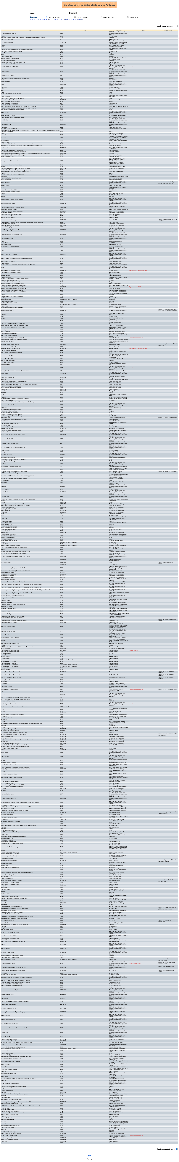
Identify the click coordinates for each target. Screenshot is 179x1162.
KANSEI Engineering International (10, 230)
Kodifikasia (4, 973)
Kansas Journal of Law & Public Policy (11, 214)
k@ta (2, 46)
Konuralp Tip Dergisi (6, 1118)
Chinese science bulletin (170, 417)
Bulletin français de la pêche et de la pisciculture (167, 908)
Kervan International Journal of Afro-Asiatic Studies (14, 547)
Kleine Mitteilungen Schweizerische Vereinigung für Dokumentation (18, 825)
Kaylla (2, 395)
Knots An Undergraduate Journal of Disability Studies (14, 898)
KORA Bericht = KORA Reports (9, 1135)
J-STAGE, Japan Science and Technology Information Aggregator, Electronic (118, 33)
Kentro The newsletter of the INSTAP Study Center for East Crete (18, 499)
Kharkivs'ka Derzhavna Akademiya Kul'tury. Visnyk (14, 582)
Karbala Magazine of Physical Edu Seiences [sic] (13, 291)
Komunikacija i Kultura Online (8, 1073)
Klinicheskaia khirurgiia (7, 838)
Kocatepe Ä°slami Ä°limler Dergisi (10, 957)
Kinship (3, 760)
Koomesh (3, 1129)
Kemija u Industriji (5, 480)
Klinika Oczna (4, 865)
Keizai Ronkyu (5, 450)
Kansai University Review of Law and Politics (12, 207)
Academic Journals (114, 680)
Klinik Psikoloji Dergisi (6, 863)
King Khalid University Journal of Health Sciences (14, 732)
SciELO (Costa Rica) (114, 195)
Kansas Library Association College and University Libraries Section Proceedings (22, 222)
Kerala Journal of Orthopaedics (9, 527)
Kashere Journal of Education (8, 350)
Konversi (3, 1121)
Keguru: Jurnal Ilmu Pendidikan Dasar (11, 430)
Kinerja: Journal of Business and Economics (12, 714)
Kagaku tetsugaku (5, 71)
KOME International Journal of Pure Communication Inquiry (16, 1042)
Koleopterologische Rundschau (9, 1039)
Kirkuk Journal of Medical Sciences (10, 781)
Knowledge (4, 903)
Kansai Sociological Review (8, 203)
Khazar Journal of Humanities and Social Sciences (14, 620)
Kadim (2, 54)
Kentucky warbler (5, 510)
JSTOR (111, 886)
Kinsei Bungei (4, 752)
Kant (2, 241)
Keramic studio (5, 532)
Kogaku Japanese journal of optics (10, 990)
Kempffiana (4, 482)
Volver (89, 1159)
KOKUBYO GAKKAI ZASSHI (8, 1004)
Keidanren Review (6, 432)
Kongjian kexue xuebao (7, 1088)
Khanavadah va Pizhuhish (8, 579)
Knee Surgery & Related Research (10, 882)
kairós (2, 89)
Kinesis (3, 721)
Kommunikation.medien (7, 1053)
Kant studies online (6, 244)
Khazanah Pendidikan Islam (8, 608)
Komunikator (4, 1076)
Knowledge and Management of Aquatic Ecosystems (14, 908)
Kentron (3, 500)
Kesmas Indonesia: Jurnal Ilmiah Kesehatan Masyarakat (15, 551)
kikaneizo (3, 695)
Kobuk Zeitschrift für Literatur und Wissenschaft (13, 941)
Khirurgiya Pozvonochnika (8, 626)
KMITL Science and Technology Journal (11, 880)
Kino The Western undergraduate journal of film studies (15, 745)
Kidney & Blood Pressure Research (10, 650)
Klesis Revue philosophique (8, 830)
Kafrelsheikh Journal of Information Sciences (12, 64)
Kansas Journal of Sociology (8, 220)
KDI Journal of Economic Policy (9, 411)
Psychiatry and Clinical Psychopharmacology (167, 860)
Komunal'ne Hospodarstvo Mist (9, 1069)
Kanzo (2, 267)
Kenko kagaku (4, 489)
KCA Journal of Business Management (11, 409)
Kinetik (3, 727)
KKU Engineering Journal (7, 812)
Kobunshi (3, 944)
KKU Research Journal (7, 814)
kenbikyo (3, 486)
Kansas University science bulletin (10, 225)
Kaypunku (3, 397)
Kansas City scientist (6, 212)
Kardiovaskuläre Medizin (7, 310)
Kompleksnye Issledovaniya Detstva (10, 1061)
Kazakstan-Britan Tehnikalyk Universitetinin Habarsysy (15, 398)
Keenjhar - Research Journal (8, 427)
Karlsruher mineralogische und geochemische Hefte (14, 323)
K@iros (3, 45)
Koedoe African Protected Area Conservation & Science (15, 980)
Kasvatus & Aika (5, 364)
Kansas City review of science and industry (12, 211)
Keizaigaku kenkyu (6, 452)
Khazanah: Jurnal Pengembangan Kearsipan (12, 616)
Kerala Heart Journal (6, 524)
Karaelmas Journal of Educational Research (12, 282)
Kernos (3, 542)
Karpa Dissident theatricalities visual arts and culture (14, 325)
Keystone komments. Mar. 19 (8, 577)
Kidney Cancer (5, 655)
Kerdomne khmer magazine (8, 537)
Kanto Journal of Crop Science (9, 254)
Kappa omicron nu (6, 277)
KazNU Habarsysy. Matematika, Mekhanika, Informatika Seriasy (17, 402)
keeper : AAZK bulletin (7, 428)
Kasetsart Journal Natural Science (10, 344)
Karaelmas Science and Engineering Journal (12, 283)
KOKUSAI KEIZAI (5, 1036)
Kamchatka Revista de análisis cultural (11, 178)
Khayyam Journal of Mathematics (9, 598)
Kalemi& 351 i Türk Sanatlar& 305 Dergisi (12, 150)
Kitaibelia (3, 790)
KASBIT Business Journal (7, 341)
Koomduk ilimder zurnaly (7, 1127)
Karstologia (4, 330)
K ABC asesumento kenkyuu (8, 33)
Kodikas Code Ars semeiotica (8, 974)
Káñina (3, 193)
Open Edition (112, 542)
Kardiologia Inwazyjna (6, 299)
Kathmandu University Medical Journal (11, 386)
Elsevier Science (113, 270)
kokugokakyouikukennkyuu (8, 1019)
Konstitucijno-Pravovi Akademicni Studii (11, 1099)
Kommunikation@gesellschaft (8, 1054)
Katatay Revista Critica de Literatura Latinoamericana (15, 370)
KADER (3, 53)
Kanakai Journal (5, 185)
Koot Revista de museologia (8, 1131)
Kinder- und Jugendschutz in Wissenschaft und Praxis (15, 707)
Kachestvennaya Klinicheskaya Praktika (11, 51)
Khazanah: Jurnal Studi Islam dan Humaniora (12, 617)
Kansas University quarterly (8, 223)
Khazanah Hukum (5, 600)
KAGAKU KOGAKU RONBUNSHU (10, 67)
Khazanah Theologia (6, 614)
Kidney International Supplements (10, 664)
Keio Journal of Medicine (7, 439)
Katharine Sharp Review (7, 377)
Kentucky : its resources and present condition (13, 504)
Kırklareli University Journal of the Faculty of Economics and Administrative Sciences (23, 37)
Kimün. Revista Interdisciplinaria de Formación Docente (15, 697)
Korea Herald (4, 1143)
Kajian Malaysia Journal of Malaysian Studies (12, 117)
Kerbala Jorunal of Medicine (8, 534)
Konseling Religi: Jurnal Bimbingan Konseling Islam (14, 1094)
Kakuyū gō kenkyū (6, 124)
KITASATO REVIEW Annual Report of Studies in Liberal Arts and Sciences (20, 802)
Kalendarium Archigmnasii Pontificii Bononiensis (13, 151)
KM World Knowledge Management (10, 875)
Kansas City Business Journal (8, 209)
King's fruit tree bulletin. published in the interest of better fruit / (17, 740)
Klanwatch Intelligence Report (8, 817)
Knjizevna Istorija (5, 889)
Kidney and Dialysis (6, 653)
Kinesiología (4, 716)
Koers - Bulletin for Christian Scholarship (11, 983)
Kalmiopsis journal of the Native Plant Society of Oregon (15, 168)
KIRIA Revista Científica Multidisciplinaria (11, 777)
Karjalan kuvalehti (5, 321)
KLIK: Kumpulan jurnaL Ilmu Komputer (11, 832)
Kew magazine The (6, 562)
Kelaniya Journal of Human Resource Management (14, 459)
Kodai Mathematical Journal (8, 959)
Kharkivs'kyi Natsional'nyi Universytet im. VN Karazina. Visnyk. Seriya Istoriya (21, 587)
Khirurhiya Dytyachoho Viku (8, 631)
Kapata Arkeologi (5, 275)
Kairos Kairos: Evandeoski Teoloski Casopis (12, 98)
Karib (2, 316)
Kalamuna (3, 137)
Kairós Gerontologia (6, 96)
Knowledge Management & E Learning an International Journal (17, 916)
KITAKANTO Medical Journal (8, 798)
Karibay (3, 318)
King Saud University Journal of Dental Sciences (13, 734)
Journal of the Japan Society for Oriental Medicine (166, 182)
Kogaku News (4, 998)
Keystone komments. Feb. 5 (8, 575)
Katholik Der (4, 389)
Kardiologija (4, 304)
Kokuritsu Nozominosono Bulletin (9, 1023)
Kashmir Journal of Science (8, 356)
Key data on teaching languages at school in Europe (14, 568)
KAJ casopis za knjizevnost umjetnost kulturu (12, 109)
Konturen (3, 1116)
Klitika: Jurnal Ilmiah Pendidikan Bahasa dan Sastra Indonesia (17, 872)
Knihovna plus (4, 887)
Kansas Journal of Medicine (8, 216)
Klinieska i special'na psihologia (9, 856)
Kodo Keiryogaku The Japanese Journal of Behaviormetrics (16, 977)
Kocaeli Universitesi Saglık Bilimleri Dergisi (12, 955)
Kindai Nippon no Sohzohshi (8, 704)
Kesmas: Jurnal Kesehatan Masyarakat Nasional (13, 553)
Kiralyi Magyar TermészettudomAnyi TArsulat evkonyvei (15, 768)
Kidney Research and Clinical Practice (11, 672)
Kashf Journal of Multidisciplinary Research (12, 352)
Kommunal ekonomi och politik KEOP (10, 1048)
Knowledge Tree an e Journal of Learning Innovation (14, 924)
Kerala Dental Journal (6, 521)
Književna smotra (5, 893)
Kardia (3, 294)
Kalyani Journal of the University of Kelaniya (12, 174)
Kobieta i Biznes (5, 940)
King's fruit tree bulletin (7, 736)
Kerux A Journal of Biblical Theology (10, 545)
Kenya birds (4, 512)
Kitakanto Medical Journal (8, 794)
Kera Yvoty (4, 518)
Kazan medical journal (7, 400)
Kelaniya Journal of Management (9, 461)
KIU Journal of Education (7, 808)
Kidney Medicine (5, 668)
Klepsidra (3, 827)
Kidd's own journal (6, 648)
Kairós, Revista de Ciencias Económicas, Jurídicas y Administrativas (18, 106)
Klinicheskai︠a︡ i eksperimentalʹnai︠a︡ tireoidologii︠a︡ (13, 836)
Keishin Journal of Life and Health (10, 443)
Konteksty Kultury (5, 1108)
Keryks (3, 549)
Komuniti (3, 1080)
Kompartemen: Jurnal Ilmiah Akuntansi (11, 1058)
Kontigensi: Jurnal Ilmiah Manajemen (10, 1111)
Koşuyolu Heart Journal (7, 929)
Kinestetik (3, 725)
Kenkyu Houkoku (5, 492)
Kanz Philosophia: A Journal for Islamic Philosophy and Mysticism (18, 264)
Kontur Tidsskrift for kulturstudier (9, 1114)
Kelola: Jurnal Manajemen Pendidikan (11, 466)
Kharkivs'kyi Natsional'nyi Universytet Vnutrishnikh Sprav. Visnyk (17, 593)
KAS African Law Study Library (9, 335)
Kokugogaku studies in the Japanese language (13, 1012)
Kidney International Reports (8, 661)
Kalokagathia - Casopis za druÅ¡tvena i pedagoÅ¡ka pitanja (16, 170)
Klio (2, 870)
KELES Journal (5, 463)
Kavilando (3, 392)
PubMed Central (113, 217)
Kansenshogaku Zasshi (7, 238)
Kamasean (4, 176)
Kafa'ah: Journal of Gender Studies (10, 58)
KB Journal (4, 407)
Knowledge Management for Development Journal (14, 918)
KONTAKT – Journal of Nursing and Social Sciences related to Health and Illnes (21, 1106)
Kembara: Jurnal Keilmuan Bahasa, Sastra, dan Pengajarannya (17, 475)
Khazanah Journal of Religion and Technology (13, 604)
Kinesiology (4, 719)
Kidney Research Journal (7, 680)
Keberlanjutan (4, 420)
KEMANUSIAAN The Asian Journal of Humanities (14, 471)
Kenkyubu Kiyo (5, 496)
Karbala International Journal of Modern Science (13, 287)
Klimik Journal (4, 834)
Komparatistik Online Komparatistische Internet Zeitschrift (16, 1056)
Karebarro (3, 314)
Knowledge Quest (5, 923)
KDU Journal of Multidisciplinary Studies (11, 414)
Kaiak (2, 79)
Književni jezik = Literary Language (10, 896)
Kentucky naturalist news (7, 507)
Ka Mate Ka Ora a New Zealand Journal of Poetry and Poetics (17, 49)
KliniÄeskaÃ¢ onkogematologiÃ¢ (10, 867)
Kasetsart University (114, 344)
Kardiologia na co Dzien (7, 301)
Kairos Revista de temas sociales (9, 103)
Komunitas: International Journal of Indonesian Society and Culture (18, 1078)
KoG (2, 987)
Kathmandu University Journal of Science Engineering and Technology (19, 384)
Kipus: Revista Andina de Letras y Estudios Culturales (15, 767)
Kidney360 (4, 681)
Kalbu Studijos (5, 140)
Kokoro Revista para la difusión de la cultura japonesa (15, 1001)
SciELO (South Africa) (115, 980)
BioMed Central (113, 729)
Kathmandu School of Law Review (10, 382)
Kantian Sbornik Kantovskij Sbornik (10, 246)
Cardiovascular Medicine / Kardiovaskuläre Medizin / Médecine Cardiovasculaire (167, 311)
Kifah (2, 692)
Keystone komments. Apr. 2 (8, 572)
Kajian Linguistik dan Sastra (8, 115)
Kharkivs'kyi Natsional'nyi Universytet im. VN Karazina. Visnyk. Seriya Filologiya (21, 584)
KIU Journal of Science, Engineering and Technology (14, 810)
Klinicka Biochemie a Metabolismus (10, 852)
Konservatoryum (5, 1097)
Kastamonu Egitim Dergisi (8, 360)
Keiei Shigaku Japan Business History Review (13, 434)
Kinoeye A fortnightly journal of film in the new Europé (15, 746)
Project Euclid (112, 959)
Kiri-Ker (3, 771)
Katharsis (3, 379)
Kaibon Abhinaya (5, 81)
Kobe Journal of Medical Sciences (10, 936)
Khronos (3, 640)
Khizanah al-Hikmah (6, 635)
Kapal (2, 274)
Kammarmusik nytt (6, 179)
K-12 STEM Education (7, 42)
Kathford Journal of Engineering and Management (14, 381)
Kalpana (3, 173)
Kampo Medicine (5, 182)
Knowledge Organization (7, 920)
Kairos (2, 90)
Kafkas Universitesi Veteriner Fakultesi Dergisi (13, 62)
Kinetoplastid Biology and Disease (10, 729)
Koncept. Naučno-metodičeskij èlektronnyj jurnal (13, 1086)
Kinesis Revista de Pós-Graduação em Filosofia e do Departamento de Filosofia (21, 723)
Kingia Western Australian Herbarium (10, 743)
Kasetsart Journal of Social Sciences (10, 347)
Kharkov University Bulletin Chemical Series (12, 595)
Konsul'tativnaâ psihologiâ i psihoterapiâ (11, 1103)
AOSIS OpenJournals (114, 983)
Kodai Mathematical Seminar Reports (166, 959)
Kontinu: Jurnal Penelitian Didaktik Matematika (13, 1113)
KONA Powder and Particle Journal (10, 1083)
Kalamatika (4, 135)
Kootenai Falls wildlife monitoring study (11, 1133)
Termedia (111, 301)
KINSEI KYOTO (5, 756)
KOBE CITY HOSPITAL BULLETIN (10, 932)
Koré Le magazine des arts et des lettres (11, 1138)
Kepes (2, 513)
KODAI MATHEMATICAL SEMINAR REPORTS (13, 967)
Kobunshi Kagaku (5, 948)
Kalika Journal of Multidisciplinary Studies (11, 165)
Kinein (2, 709)
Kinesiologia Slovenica (7, 718)
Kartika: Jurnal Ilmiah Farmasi (8, 333)
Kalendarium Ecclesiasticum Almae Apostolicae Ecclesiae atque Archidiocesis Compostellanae (25, 153)
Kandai (3, 187)
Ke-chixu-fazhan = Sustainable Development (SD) (14, 419)
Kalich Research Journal (7, 156)
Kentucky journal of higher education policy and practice (15, 505)
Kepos (2, 515)
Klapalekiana (4, 819)
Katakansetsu (4, 368)
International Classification (164, 920)
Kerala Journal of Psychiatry (8, 529)
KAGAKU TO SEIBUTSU (7, 75)
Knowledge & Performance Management (11, 906)
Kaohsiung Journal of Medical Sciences (11, 270)
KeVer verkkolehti (5, 560)
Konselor (3, 1095)
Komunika (3, 1071)
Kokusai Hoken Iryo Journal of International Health (14, 1028)
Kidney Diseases (5, 656)
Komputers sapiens (6, 1064)
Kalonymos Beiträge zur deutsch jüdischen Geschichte (15, 171)
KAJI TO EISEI (5, 112)
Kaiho (2, 84)
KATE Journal (4, 373)
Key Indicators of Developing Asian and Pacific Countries (15, 570)
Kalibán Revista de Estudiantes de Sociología (13, 155)
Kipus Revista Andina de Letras (9, 765)
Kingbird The (4, 741)
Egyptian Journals (114, 64)
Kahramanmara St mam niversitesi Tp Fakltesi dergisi (15, 78)
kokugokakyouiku (5, 1015)
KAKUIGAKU (4, 120)
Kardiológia (4, 298)
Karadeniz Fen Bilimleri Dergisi (9, 280)
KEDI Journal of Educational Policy (10, 423)
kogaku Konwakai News (7, 994)
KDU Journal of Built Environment (9, 412)
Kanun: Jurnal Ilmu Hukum (8, 261)
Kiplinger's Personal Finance (8, 762)
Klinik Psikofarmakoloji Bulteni (9, 860)
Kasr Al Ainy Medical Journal (8, 359)
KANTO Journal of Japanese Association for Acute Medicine (16, 258)
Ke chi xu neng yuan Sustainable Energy (11, 416)
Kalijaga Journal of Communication (10, 160)
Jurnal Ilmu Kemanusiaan (171, 471)
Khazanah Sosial (5, 611)
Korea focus (4, 1141)
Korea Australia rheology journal (9, 1139)
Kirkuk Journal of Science (7, 783)
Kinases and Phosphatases (8, 701)
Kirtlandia (3, 788)
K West (3, 36)
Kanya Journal (5, 263)
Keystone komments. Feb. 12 (8, 574)
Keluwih (3, 469)
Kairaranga (4, 87)
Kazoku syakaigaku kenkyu (8, 405)
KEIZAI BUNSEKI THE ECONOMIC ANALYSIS (13, 447)
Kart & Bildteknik (5, 331)
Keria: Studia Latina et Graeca (9, 540)
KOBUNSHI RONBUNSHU (8, 952)
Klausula (3, 823)
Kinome (3, 749)
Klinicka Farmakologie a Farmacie (10, 853)
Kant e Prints (4, 242)
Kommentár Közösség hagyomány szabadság (13, 1047)
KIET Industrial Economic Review (9, 689)
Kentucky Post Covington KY (8, 508)
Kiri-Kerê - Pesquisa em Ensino (9, 774)
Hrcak (110, 480)
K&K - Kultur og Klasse (7, 39)
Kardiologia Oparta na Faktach (9, 302)
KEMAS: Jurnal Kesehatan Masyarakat (11, 473)
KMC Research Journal (7, 878)
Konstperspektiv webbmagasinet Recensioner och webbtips (16, 1102)
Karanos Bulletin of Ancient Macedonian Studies (13, 285)
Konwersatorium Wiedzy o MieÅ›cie (10, 1125)
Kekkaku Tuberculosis (6, 454)
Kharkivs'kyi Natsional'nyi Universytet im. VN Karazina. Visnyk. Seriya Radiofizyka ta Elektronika (26, 590)
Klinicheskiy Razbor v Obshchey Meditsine (12, 843)
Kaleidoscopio (4, 148)
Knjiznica (3, 891)
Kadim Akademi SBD (6, 56)
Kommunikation (5, 1051)
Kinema (3, 711)
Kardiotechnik (4, 306)
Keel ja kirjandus (5, 425)
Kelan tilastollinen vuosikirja (8, 457)
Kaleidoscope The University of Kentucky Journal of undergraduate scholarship (21, 145)
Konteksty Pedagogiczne (7, 1109)
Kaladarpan (4, 127)
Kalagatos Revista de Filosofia (9, 128)
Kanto (2, 250)
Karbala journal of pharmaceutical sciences (12, 290)
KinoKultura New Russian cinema (9, 748)
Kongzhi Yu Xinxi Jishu (7, 1090)
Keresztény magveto (6, 539)
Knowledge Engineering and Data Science (12, 912)
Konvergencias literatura (7, 1119)
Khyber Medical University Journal (10, 643)
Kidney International (6, 660)
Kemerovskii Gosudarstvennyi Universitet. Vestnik (14, 478)
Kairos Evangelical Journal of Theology (11, 93)
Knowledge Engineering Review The (10, 914)
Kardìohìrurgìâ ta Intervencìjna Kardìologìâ (12, 296)
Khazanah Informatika (6, 602)
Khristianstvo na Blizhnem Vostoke (10, 637)
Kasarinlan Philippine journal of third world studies (14, 339)
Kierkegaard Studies (6, 686)
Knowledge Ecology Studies (8, 910)
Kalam (2, 133)
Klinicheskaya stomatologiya (8, 841)
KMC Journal (4, 876)
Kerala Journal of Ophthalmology (9, 526)
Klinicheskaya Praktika (7, 840)
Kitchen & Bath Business (7, 805)
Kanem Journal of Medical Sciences (10, 190)
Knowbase (4, 900)
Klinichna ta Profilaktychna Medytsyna (11, 847)
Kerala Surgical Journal (7, 531)
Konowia (3, 1092)
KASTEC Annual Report (7, 362)
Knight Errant (4, 886)
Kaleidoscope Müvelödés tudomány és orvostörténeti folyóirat (17, 144)
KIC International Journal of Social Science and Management (16, 647)
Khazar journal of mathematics (9, 622)
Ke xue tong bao (5, 417)
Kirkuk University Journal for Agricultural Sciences (14, 785)
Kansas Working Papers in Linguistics (11, 227)
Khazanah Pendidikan (6, 606)
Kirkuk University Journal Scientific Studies (12, 786)
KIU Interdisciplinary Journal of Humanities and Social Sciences (17, 807)
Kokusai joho (4, 1032)
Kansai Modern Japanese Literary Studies (12, 199)
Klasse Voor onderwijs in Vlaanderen (10, 821)
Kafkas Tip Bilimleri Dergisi (8, 60)
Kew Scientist (4, 565)
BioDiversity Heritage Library (116, 211)
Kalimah (3, 166)
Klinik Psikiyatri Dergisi (7, 858)
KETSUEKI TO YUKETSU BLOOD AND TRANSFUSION (15, 556)
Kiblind (3, 645)
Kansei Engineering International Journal (11, 234)
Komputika (4, 1066)
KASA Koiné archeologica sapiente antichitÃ (12, 337)
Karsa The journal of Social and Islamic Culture (13, 327)
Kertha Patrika (4, 544)
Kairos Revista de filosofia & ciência (10, 100)
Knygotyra (3, 926)
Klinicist (3, 850)
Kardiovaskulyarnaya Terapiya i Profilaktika (12, 307)
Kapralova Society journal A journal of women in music (15, 278)
